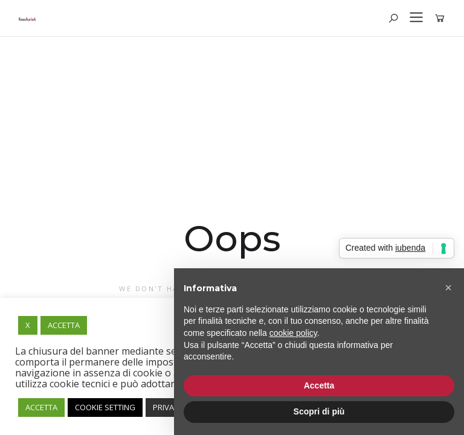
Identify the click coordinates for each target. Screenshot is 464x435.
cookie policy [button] (293, 333)
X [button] (27, 325)
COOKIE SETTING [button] (105, 407)
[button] (448, 287)
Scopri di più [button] (319, 411)
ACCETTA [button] (64, 325)
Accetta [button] (319, 385)
